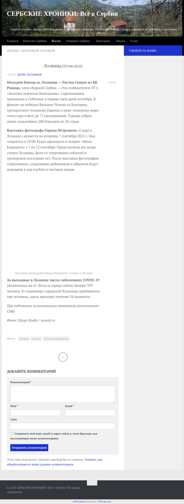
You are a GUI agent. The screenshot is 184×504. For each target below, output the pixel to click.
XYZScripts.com (104, 501)
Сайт (13, 419)
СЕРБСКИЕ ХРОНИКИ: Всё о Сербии (62, 13)
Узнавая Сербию (78, 41)
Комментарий (21, 382)
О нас (134, 41)
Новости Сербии (35, 41)
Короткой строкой (38, 51)
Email (69, 406)
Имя (14, 406)
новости (36, 338)
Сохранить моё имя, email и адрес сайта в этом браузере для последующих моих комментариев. (53, 436)
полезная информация (56, 338)
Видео (120, 41)
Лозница (24, 338)
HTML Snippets (79, 501)
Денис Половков (29, 74)
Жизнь (56, 41)
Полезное (103, 41)
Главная (12, 41)
